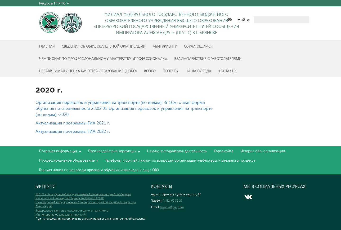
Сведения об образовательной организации (104, 46)
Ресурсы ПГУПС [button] (54, 2)
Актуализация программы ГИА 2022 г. (73, 131)
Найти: (244, 19)
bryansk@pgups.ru (172, 207)
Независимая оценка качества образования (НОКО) (88, 70)
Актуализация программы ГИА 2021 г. (73, 123)
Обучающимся (198, 46)
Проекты (171, 70)
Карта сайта (223, 150)
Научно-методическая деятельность (177, 150)
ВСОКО (150, 70)
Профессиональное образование (68, 160)
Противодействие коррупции (114, 150)
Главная (47, 46)
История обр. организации (262, 150)
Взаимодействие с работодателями (208, 58)
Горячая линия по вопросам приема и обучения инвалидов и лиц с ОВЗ (99, 169)
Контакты (227, 70)
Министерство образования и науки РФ (61, 214)
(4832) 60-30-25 (172, 200)
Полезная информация (60, 150)
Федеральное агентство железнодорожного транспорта (72, 210)
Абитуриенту (165, 46)
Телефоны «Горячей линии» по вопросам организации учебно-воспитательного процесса (180, 160)
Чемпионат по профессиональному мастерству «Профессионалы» (103, 58)
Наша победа (198, 70)
